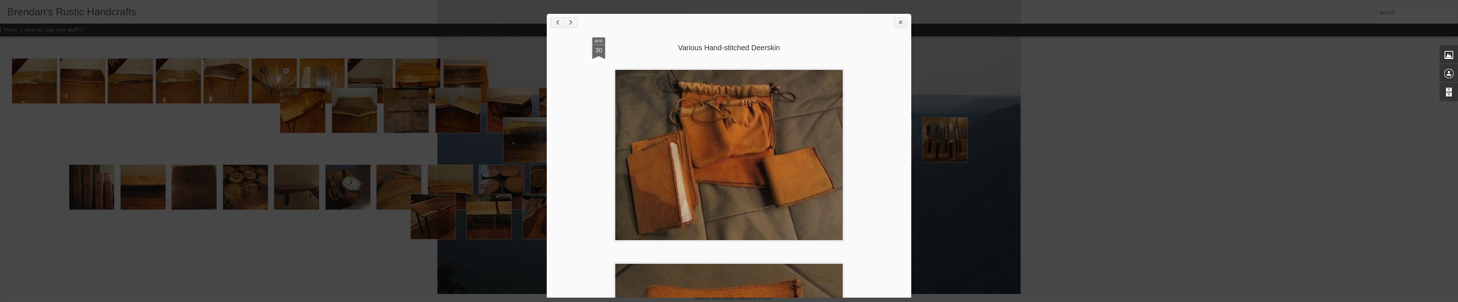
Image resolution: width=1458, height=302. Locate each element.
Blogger (765, 298)
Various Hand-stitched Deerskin (729, 48)
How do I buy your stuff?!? (54, 30)
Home (10, 30)
